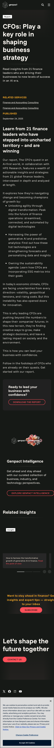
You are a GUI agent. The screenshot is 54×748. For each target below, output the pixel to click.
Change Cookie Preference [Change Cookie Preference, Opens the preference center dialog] (27, 735)
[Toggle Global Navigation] (49, 5)
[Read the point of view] (24, 546)
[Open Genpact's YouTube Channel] (20, 691)
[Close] (51, 701)
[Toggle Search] (42, 5)
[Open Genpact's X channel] (4, 691)
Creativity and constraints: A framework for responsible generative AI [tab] (36, 571)
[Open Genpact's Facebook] (9, 691)
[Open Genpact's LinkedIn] (15, 691)
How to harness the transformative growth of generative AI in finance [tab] (20, 571)
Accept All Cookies (27, 743)
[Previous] (44, 571)
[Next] (49, 571)
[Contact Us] (15, 659)
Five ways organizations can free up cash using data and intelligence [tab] (28, 571)
